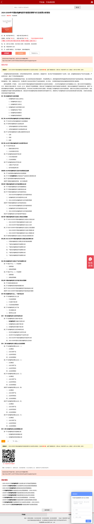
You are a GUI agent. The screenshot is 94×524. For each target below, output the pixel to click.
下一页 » (15, 441)
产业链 (79, 86)
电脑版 (70, 514)
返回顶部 (47, 510)
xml (54, 522)
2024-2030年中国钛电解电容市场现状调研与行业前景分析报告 (36, 84)
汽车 (18, 81)
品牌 (16, 90)
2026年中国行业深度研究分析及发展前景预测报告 (19, 485)
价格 (16, 88)
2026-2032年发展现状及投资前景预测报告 (17, 488)
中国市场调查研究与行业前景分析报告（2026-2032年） (21, 502)
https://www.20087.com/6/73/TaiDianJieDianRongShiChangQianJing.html (19, 60)
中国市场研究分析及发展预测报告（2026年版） (19, 497)
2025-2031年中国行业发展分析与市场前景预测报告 (19, 483)
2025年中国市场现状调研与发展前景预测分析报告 (19, 500)
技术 (14, 176)
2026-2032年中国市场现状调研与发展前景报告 (20, 504)
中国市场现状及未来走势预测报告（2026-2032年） (20, 490)
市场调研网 (50, 2)
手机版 (42, 2)
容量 (17, 74)
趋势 (15, 167)
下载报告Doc (34, 53)
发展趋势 (22, 129)
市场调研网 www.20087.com (45, 522)
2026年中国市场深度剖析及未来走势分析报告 (18, 492)
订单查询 (20, 53)
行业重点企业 (13, 343)
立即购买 (6, 53)
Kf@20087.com (10, 46)
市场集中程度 (15, 321)
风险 (81, 90)
